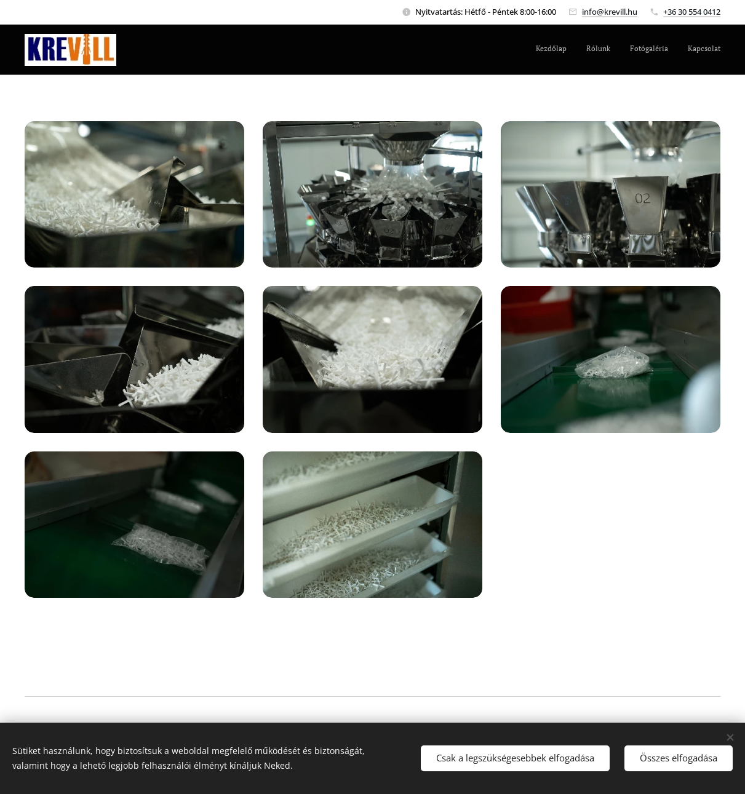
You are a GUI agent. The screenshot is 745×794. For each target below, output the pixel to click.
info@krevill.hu (609, 11)
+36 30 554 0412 (691, 11)
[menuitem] (664, 49)
